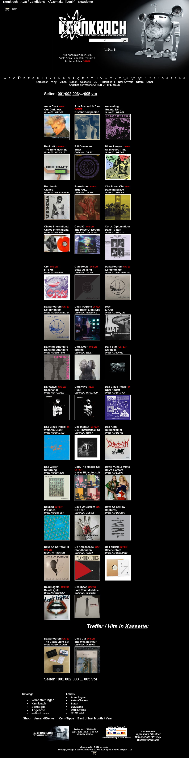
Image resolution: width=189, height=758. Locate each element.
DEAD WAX (78, 713)
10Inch (73, 82)
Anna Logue (78, 697)
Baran (74, 703)
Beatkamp (77, 706)
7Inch (63, 82)
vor (94, 94)
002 (68, 94)
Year (109, 718)
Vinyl (54, 82)
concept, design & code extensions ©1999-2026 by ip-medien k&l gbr (92, 750)
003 (75, 94)
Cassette (85, 82)
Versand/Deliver (45, 718)
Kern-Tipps (66, 718)
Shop (26, 718)
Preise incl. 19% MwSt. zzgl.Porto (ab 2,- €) (84, 730)
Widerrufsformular (148, 740)
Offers (139, 82)
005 (87, 94)
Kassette (136, 626)
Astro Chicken (79, 700)
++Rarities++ (107, 82)
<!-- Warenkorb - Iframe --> (94, 753)
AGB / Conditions (33, 1)
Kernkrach (42, 82)
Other (149, 82)
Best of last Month (90, 718)
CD (95, 82)
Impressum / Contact (148, 734)
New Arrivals (125, 82)
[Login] (70, 1)
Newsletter (85, 1)
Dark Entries (78, 709)
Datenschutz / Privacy (148, 737)
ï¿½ (125, 78)
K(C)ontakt (55, 1)
